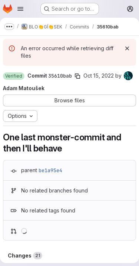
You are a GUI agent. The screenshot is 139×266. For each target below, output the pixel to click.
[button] (13, 76)
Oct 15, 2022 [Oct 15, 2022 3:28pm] (98, 75)
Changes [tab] (25, 255)
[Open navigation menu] (20, 9)
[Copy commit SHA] (77, 76)
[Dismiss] (127, 48)
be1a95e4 (50, 170)
